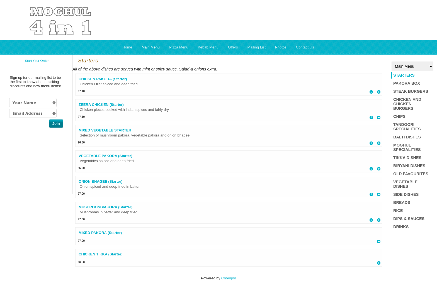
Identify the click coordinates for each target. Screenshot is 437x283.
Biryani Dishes (409, 166)
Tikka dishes (407, 157)
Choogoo (228, 278)
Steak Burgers (410, 91)
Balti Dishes (407, 137)
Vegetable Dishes (405, 184)
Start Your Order (36, 61)
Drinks (401, 227)
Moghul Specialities (407, 147)
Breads (401, 202)
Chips (399, 116)
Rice (398, 210)
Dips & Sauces (408, 218)
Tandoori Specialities (407, 126)
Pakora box (406, 83)
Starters (404, 75)
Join (56, 123)
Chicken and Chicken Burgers (407, 104)
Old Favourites (410, 174)
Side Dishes (406, 194)
